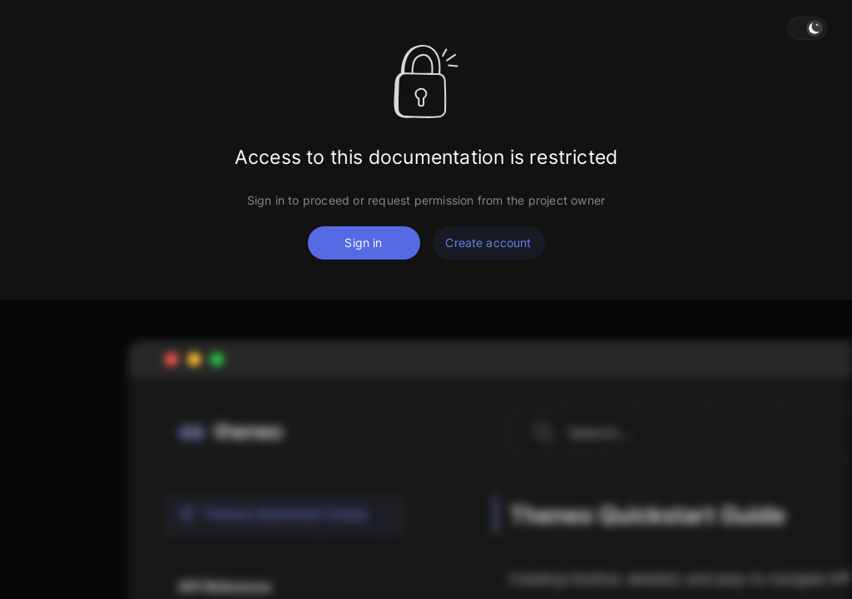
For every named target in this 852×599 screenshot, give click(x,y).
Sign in (363, 242)
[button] (807, 28)
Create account (488, 242)
